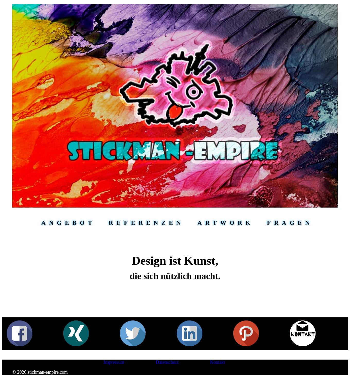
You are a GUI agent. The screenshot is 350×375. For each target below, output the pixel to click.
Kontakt (217, 362)
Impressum (114, 362)
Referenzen (146, 222)
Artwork (226, 222)
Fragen (290, 222)
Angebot (68, 222)
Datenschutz (167, 362)
